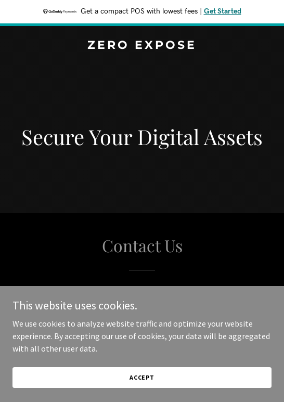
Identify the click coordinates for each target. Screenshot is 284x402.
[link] (142, 46)
